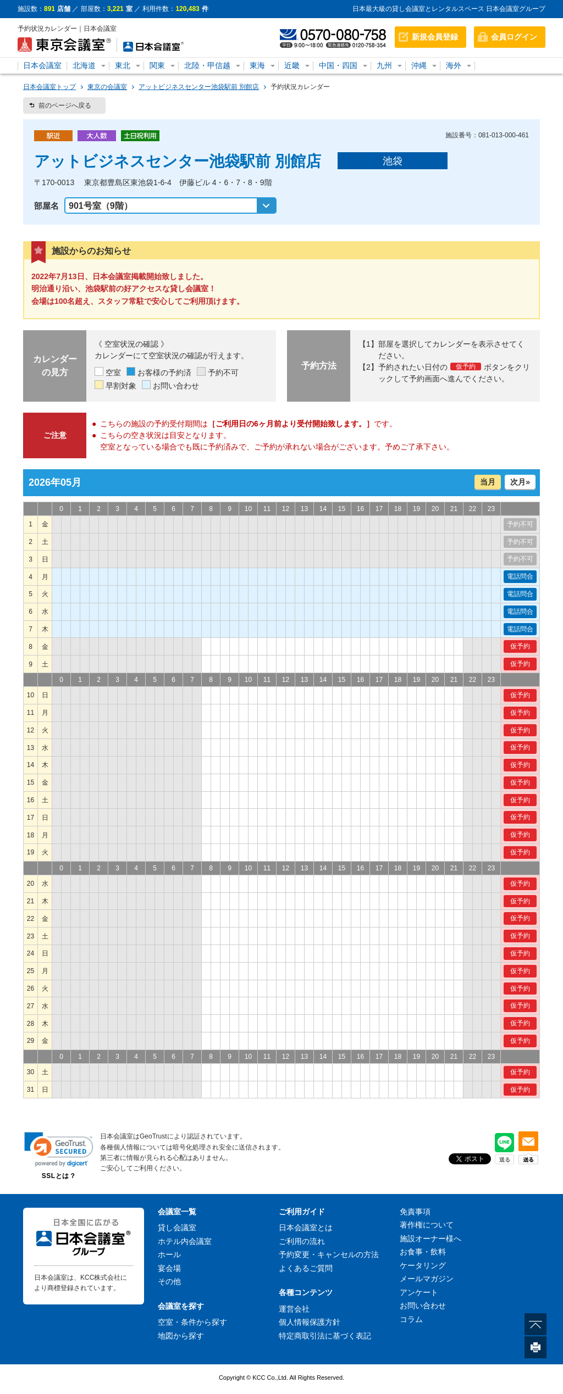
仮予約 (520, 646)
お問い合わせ (423, 1305)
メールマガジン (427, 1278)
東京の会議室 (107, 87)
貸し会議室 (177, 1227)
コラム (411, 1319)
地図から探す (181, 1335)
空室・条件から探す (192, 1322)
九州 (384, 65)
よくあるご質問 (306, 1268)
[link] (59, 1149)
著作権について (427, 1224)
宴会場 (169, 1268)
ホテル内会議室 (185, 1241)
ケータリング (423, 1265)
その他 (169, 1281)
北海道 (84, 65)
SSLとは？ (59, 1176)
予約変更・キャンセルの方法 (329, 1254)
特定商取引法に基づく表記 (325, 1335)
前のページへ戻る (64, 105)
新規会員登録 (435, 36)
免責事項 (415, 1211)
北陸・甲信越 (207, 65)
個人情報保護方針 (309, 1322)
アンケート (419, 1292)
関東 (157, 65)
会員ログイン (514, 36)
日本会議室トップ (49, 87)
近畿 (292, 65)
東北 (122, 65)
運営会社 (294, 1308)
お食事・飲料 (423, 1251)
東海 (257, 65)
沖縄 (419, 65)
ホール (169, 1254)
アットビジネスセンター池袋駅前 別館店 (199, 87)
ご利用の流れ (302, 1241)
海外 (453, 65)
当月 (487, 481)
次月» (520, 481)
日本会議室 (42, 65)
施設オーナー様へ (430, 1238)
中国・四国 (338, 65)
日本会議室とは (306, 1227)
